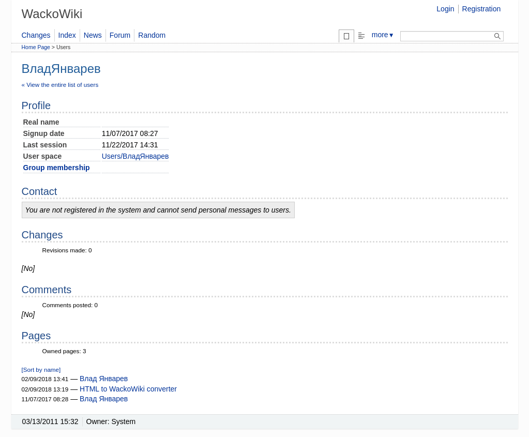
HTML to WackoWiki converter (128, 389)
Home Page (36, 47)
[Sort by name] (41, 369)
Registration (481, 9)
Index (67, 35)
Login (445, 9)
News (93, 35)
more (383, 35)
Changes (36, 35)
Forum (120, 35)
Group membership (56, 167)
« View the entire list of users (60, 84)
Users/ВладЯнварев (135, 156)
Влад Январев (104, 378)
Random (151, 35)
